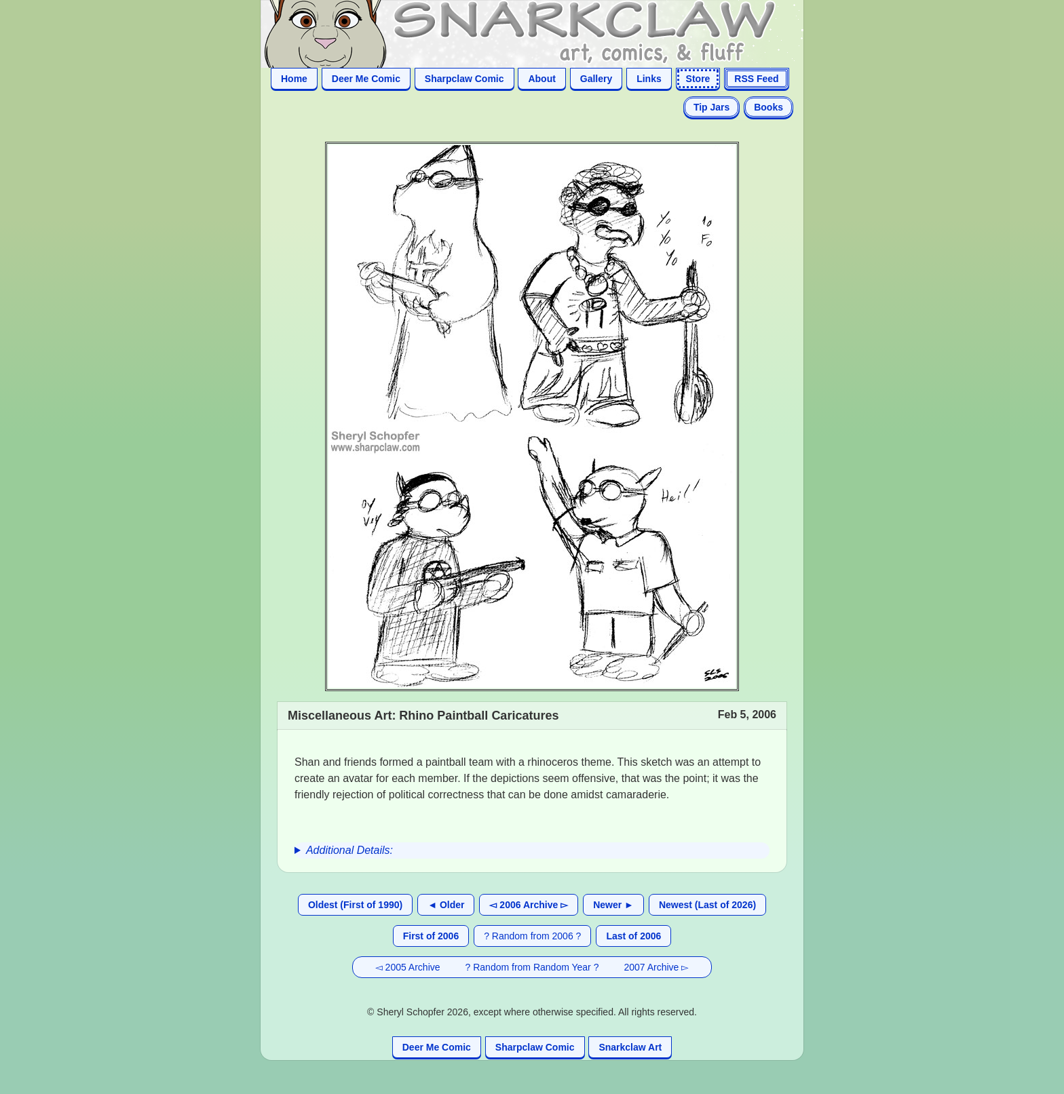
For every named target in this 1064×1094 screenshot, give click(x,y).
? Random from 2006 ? (532, 936)
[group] (532, 850)
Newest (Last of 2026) (707, 904)
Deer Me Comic (366, 78)
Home (294, 78)
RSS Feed (756, 78)
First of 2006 (431, 936)
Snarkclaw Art (630, 1047)
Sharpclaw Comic (464, 78)
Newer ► (613, 904)
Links (649, 78)
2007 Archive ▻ (656, 967)
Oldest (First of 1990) (355, 904)
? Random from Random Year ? (532, 967)
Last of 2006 (633, 936)
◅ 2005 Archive (407, 967)
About (541, 78)
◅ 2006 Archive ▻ (528, 904)
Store (698, 78)
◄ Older (446, 904)
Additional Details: (349, 850)
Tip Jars (711, 107)
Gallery (596, 78)
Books (768, 107)
